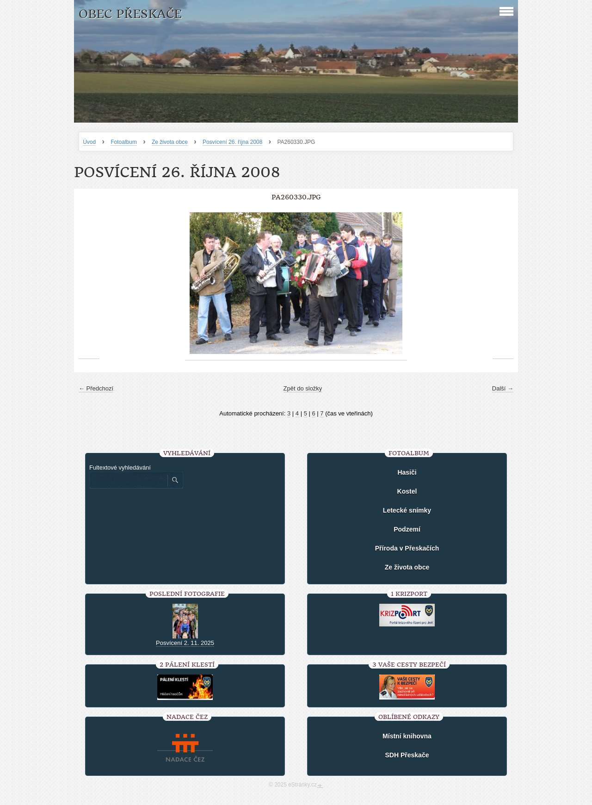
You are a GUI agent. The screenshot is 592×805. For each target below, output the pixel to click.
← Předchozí (96, 388)
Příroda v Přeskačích (407, 548)
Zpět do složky (303, 388)
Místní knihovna (407, 736)
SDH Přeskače (407, 755)
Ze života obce (170, 142)
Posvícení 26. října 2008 (232, 142)
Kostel (407, 491)
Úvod (89, 142)
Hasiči (406, 472)
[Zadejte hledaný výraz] (128, 480)
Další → (502, 388)
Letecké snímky (407, 510)
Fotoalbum (124, 142)
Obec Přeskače (130, 14)
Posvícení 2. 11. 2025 (185, 642)
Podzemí (407, 529)
